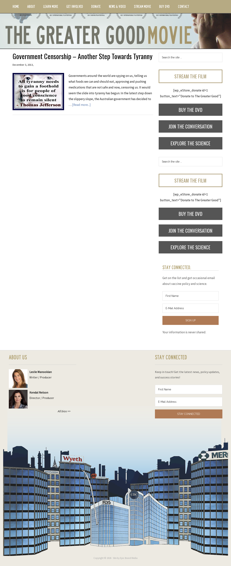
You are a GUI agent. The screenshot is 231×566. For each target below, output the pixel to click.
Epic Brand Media (129, 558)
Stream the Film (190, 76)
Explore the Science (190, 143)
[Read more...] (81, 105)
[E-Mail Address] (190, 308)
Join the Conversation (190, 126)
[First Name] (190, 296)
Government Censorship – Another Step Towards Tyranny (83, 56)
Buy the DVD (190, 109)
